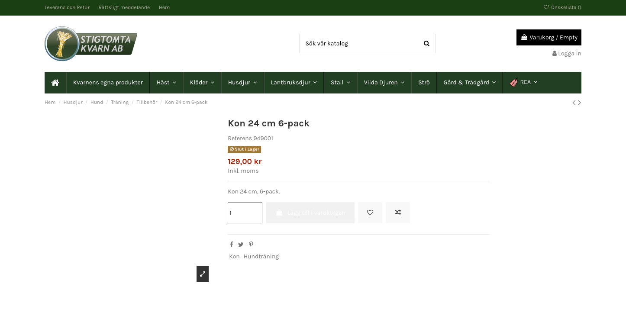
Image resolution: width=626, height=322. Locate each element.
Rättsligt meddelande (125, 7)
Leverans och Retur (68, 7)
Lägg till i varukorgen (310, 212)
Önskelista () (562, 7)
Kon (234, 256)
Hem (164, 7)
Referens (240, 138)
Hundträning (261, 256)
